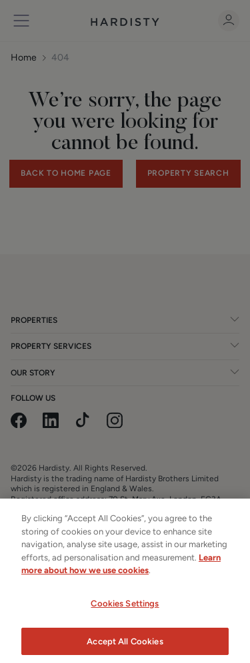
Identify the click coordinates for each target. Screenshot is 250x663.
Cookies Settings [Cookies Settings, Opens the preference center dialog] (125, 613)
